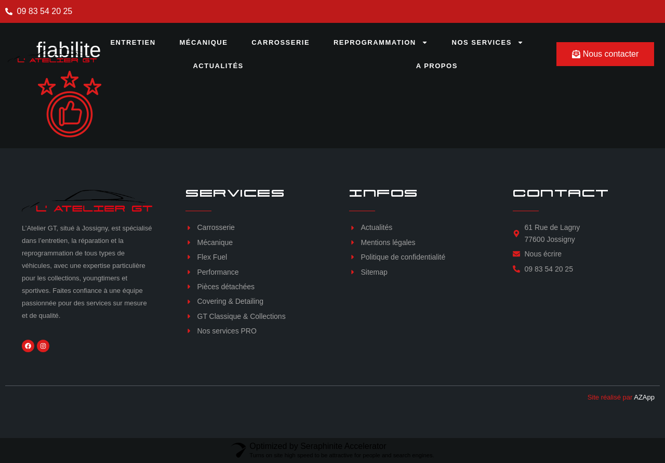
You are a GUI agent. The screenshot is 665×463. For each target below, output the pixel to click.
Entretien (132, 42)
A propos (437, 66)
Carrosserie (280, 42)
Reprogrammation (381, 42)
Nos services (488, 42)
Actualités (218, 66)
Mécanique (203, 42)
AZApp (644, 397)
